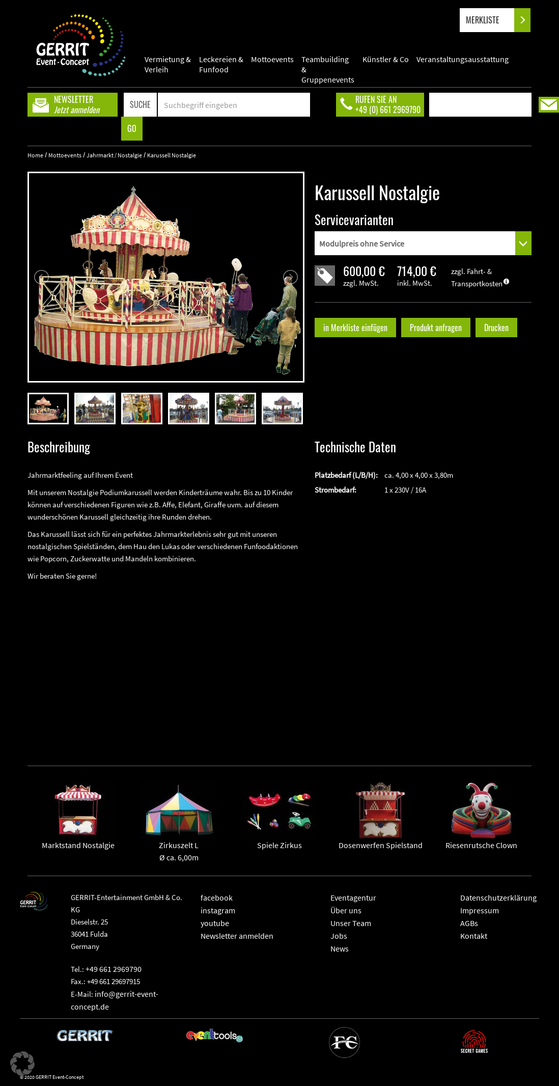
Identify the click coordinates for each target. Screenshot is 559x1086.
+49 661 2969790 (114, 969)
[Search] (234, 105)
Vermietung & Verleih (168, 64)
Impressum (479, 910)
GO (131, 128)
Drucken (496, 327)
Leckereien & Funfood (221, 64)
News (339, 948)
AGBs (469, 923)
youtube (215, 923)
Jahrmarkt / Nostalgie (114, 155)
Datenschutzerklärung (498, 897)
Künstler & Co (385, 59)
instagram (218, 910)
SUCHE (140, 104)
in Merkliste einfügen (355, 327)
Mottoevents (272, 59)
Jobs (338, 936)
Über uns (345, 910)
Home (35, 155)
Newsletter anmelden (237, 936)
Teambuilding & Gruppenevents (327, 64)
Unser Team (350, 923)
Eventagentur (353, 897)
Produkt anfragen (436, 327)
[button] (22, 1063)
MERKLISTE (491, 20)
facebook (217, 897)
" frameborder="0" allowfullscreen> (165, 665)
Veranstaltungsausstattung (462, 59)
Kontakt (473, 936)
